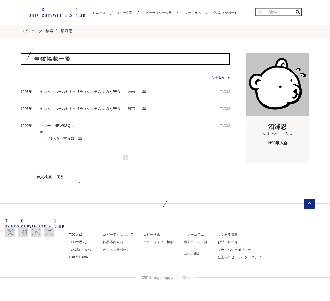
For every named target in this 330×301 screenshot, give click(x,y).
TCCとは (99, 12)
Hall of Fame (78, 257)
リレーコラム (191, 12)
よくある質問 (228, 234)
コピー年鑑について (118, 234)
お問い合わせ (228, 242)
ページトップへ (309, 204)
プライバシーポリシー (234, 250)
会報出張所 (192, 253)
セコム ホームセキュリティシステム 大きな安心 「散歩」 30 (93, 92)
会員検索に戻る (50, 177)
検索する (298, 12)
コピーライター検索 (156, 12)
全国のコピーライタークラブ (239, 257)
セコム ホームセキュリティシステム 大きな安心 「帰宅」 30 (93, 109)
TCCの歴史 (77, 242)
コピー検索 (124, 12)
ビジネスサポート (224, 12)
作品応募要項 (113, 242)
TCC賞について (81, 250)
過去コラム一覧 (195, 242)
